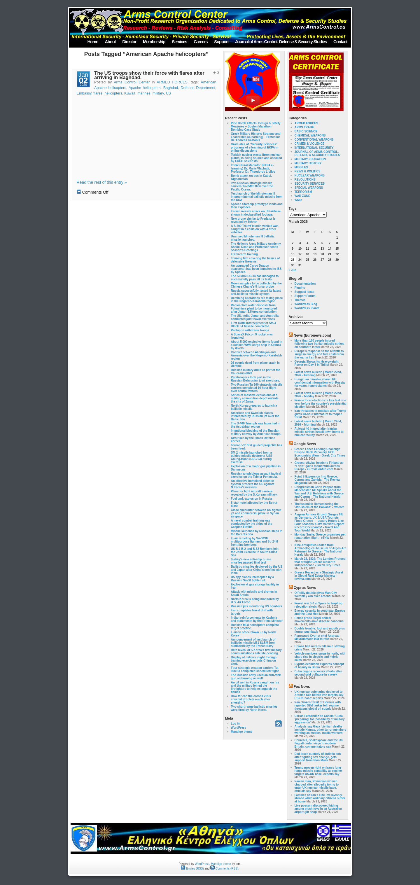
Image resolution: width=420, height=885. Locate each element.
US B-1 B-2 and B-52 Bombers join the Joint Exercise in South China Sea (255, 552)
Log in (235, 723)
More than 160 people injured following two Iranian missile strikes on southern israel (319, 344)
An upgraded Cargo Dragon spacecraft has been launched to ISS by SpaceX (256, 269)
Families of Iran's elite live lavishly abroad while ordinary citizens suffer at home (320, 798)
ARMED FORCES (172, 82)
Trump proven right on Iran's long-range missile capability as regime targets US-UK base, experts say (318, 771)
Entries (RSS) (192, 868)
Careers (200, 41)
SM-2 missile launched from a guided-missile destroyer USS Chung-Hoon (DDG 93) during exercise (251, 457)
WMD (298, 200)
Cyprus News (305, 588)
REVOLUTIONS (305, 179)
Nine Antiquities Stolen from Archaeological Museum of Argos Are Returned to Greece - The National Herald (320, 549)
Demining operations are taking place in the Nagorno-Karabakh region (257, 299)
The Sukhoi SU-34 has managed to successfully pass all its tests (255, 277)
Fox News (302, 687)
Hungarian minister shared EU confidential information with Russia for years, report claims (320, 382)
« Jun (292, 270)
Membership (154, 41)
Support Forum (305, 296)
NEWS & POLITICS (308, 171)
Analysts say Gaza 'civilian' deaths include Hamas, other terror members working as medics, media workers (320, 729)
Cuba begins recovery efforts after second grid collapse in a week (318, 673)
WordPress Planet (307, 308)
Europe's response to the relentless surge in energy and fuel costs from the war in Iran (319, 354)
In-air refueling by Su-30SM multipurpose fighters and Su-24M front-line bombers (254, 541)
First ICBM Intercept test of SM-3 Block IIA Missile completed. (253, 324)
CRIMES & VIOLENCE (310, 143)
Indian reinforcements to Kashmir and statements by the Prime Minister (257, 619)
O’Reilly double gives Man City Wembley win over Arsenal (316, 594)
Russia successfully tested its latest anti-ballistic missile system (256, 292)
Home (92, 41)
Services (179, 41)
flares (97, 93)
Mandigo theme (241, 731)
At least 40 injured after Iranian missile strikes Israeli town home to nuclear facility (319, 432)
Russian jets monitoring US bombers (256, 606)
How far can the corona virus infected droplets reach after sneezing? (251, 699)
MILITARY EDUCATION (310, 159)
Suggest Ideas (304, 291)
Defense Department (198, 88)
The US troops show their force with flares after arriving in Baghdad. (149, 75)
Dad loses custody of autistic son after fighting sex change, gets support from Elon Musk (318, 757)
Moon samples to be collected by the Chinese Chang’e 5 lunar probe (256, 285)
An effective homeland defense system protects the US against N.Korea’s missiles (252, 484)
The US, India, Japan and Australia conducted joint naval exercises (255, 317)
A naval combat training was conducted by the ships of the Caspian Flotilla (251, 524)
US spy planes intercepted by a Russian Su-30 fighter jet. (252, 579)
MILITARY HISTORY (308, 163)
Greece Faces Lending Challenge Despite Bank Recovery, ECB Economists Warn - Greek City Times (320, 452)
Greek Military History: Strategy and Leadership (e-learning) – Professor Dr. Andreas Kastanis (256, 137)
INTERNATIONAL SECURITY (314, 147)
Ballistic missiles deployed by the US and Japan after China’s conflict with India (256, 570)
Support (221, 41)
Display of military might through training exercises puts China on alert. (254, 660)
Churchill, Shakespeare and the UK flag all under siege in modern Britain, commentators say (319, 743)
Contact (340, 41)
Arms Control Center (132, 82)
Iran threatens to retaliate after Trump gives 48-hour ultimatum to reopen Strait (320, 414)
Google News (305, 444)
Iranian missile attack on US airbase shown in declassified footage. (256, 213)
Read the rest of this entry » (102, 182)
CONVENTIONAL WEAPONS (314, 139)
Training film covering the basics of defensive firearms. (255, 260)
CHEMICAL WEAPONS (310, 135)
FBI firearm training (244, 254)
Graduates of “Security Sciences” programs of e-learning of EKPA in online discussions (254, 147)
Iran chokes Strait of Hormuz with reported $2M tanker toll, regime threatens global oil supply (318, 705)
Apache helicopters (144, 88)
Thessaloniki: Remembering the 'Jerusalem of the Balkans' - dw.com (319, 505)
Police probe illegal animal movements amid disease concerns (319, 619)
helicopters (113, 93)
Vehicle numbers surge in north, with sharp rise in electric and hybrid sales (320, 657)
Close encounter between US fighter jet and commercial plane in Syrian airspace (256, 513)
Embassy (84, 93)
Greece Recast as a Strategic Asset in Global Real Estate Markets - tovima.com (319, 575)
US (168, 93)
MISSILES (301, 167)
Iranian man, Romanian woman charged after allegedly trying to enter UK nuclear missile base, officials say (317, 786)
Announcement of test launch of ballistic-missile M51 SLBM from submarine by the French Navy (253, 643)
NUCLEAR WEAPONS (310, 175)
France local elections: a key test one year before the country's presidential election (320, 403)
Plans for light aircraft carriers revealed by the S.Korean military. (254, 493)
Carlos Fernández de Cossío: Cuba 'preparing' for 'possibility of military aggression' (320, 719)
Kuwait (129, 93)
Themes (300, 300)
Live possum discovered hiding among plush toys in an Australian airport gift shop (318, 809)
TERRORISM (303, 191)
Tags (293, 209)
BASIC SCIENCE (306, 131)
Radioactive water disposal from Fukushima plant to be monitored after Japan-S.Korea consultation (254, 308)
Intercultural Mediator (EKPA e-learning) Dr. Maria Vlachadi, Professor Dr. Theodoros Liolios (253, 168)
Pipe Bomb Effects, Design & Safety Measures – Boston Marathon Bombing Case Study (256, 126)
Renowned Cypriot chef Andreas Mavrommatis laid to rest (317, 637)
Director (129, 41)
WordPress (238, 727)
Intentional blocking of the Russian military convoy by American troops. (256, 432)
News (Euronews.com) (312, 335)
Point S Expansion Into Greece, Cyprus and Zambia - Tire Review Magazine (317, 480)
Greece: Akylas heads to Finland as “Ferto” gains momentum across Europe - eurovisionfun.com (319, 466)
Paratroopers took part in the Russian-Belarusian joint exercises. (255, 379)
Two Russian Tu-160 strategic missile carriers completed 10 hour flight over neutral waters (256, 388)
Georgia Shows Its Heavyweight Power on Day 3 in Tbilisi (317, 363)
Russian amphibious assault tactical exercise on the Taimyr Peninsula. (256, 475)
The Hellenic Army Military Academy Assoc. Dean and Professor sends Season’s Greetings (256, 247)
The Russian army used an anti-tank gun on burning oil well (256, 677)
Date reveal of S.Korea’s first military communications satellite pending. (256, 651)
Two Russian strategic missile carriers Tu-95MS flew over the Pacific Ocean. (252, 186)
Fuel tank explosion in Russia (251, 498)
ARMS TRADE (304, 127)
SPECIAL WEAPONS (309, 187)
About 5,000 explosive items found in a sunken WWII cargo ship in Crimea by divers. (256, 345)
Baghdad (170, 88)
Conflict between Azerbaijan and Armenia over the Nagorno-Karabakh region (256, 355)
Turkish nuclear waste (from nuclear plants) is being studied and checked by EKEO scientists (256, 158)
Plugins (300, 287)
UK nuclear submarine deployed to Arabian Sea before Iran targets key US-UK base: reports (319, 695)
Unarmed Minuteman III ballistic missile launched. (253, 238)
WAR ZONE (302, 195)
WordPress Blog (306, 304)
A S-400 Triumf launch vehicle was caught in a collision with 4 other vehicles (255, 229)
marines (143, 93)
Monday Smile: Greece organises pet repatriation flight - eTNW (320, 536)
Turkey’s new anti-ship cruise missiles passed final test (251, 561)
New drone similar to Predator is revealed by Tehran (253, 220)
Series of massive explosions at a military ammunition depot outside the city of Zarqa (255, 398)
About (110, 41)
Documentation (305, 283)
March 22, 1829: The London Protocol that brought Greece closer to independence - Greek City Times (320, 562)
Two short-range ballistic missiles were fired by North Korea (254, 708)
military (158, 93)
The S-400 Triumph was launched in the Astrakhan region (255, 425)
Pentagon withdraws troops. (250, 330)
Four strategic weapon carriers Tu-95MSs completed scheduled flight (255, 669)
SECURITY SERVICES (310, 183)
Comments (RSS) (224, 868)
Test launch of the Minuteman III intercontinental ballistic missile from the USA (257, 197)
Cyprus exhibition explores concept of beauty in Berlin (319, 665)
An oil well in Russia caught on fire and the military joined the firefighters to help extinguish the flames (255, 687)
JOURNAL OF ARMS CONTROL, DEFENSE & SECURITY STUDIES (317, 153)
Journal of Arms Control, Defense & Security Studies (281, 41)
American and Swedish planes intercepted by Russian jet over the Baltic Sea (255, 416)
